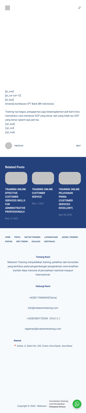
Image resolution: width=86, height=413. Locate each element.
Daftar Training (33, 237)
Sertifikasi (49, 241)
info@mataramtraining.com (43, 307)
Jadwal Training (70, 237)
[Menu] (79, 7)
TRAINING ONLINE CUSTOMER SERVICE (42, 193)
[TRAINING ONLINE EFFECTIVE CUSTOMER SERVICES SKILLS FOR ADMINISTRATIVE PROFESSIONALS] (16, 178)
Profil (17, 237)
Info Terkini (22, 241)
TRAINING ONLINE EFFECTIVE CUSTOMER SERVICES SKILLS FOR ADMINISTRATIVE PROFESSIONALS (15, 200)
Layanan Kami (51, 237)
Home (7, 237)
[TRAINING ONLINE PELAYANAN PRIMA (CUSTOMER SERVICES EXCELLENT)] (70, 178)
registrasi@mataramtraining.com (43, 328)
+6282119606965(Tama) (43, 297)
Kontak (8, 241)
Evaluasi (36, 241)
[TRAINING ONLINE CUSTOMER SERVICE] (43, 178)
